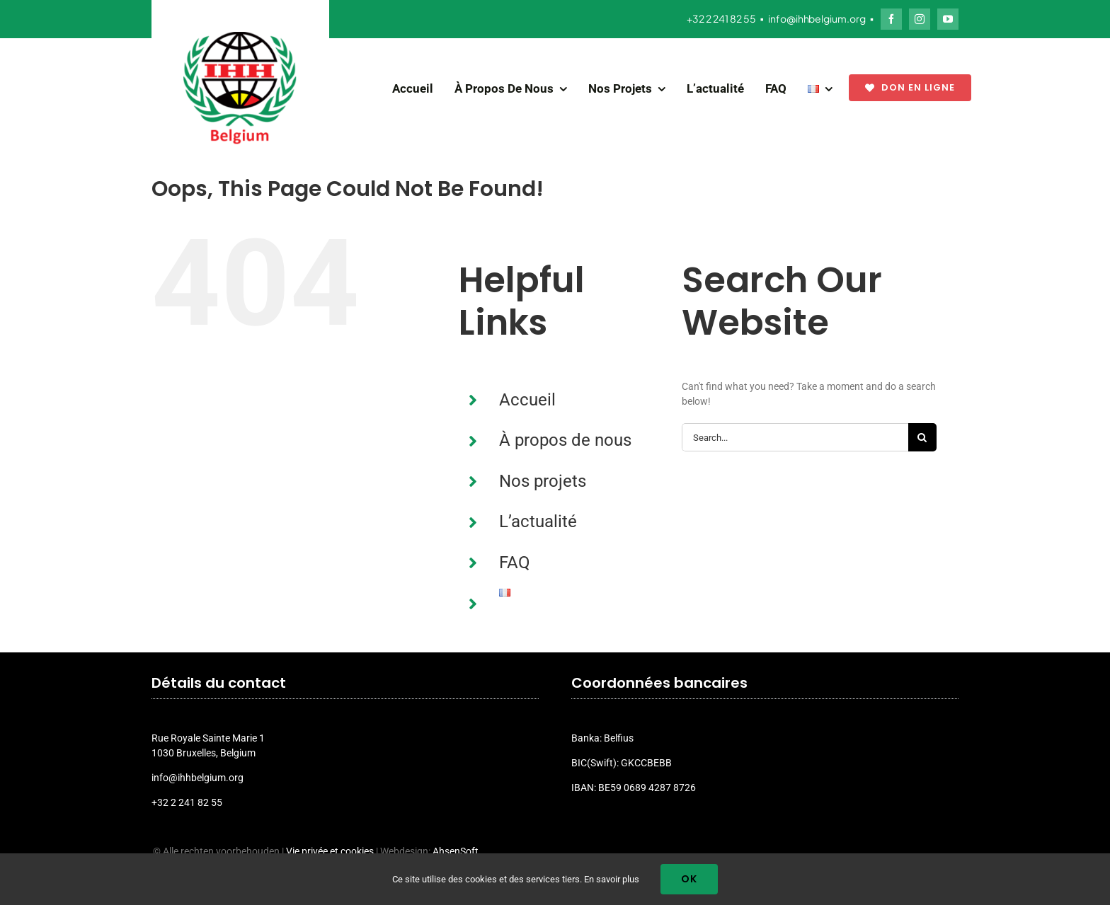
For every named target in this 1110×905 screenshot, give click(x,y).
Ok (689, 879)
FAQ (514, 562)
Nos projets (542, 481)
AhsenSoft (456, 851)
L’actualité (538, 521)
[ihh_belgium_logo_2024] (240, 36)
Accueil (527, 400)
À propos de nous (565, 440)
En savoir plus (611, 879)
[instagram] (919, 19)
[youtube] (948, 19)
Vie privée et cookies (330, 851)
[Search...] (795, 437)
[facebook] (891, 19)
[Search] (922, 437)
